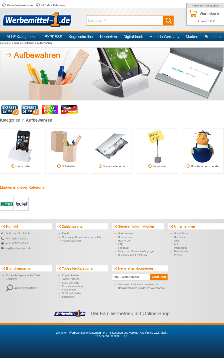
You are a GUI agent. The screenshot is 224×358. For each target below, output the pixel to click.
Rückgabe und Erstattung (132, 255)
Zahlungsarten (73, 226)
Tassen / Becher (71, 278)
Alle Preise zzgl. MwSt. (154, 332)
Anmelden (198, 5)
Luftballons (68, 296)
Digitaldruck (133, 37)
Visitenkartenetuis (112, 166)
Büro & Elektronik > (25, 43)
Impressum (180, 247)
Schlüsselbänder (71, 293)
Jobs (176, 240)
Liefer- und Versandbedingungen (136, 251)
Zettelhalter (157, 166)
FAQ (120, 244)
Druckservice (125, 237)
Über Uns (179, 237)
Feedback (123, 247)
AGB (176, 244)
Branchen (213, 37)
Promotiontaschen (72, 286)
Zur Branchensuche (21, 287)
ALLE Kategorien (21, 37)
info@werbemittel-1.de (18, 248)
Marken (192, 37)
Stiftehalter (66, 166)
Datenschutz (181, 251)
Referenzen (124, 240)
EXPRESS (53, 37)
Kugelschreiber (81, 37)
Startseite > (6, 43)
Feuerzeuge (69, 289)
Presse (178, 255)
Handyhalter (21, 166)
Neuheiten (108, 37)
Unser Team (181, 233)
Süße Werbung (70, 282)
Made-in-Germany (164, 37)
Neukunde (212, 5)
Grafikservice (125, 233)
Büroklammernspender (202, 166)
